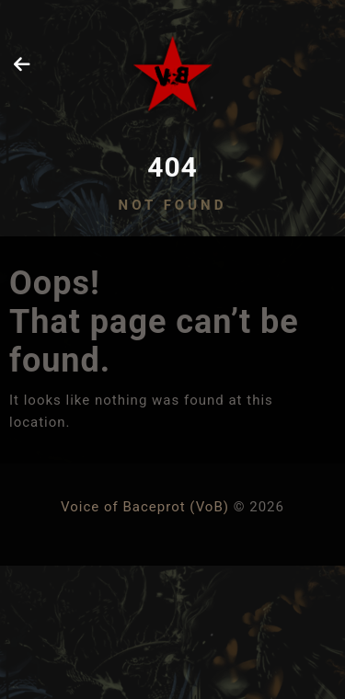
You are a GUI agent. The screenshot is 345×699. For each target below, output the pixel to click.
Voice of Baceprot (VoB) (145, 506)
